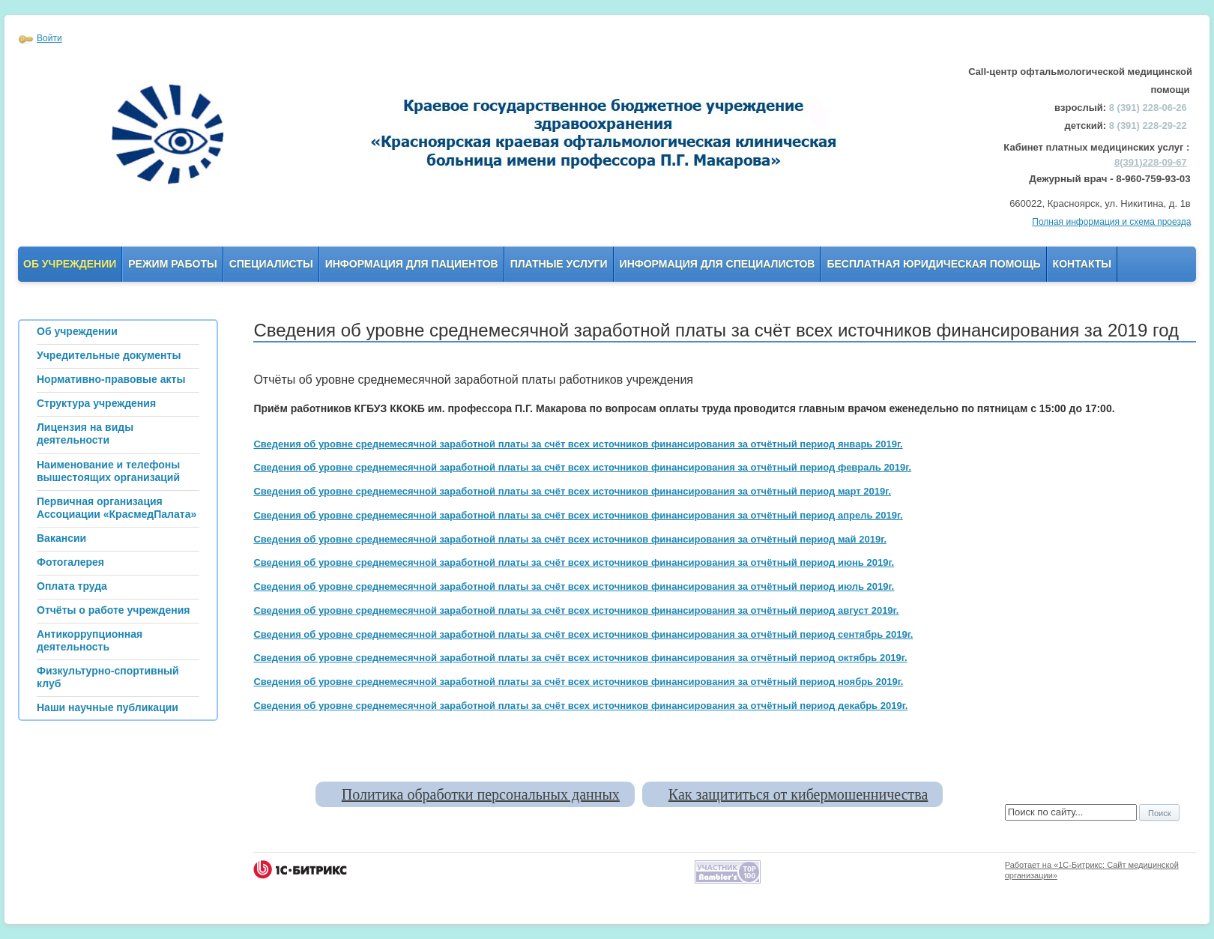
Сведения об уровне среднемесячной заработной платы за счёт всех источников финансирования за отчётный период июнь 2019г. (573, 562)
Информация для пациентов (411, 264)
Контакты (1082, 264)
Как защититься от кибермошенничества (798, 794)
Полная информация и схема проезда (1111, 222)
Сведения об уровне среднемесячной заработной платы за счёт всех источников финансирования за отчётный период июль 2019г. (573, 586)
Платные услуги (559, 264)
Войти (49, 38)
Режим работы (172, 264)
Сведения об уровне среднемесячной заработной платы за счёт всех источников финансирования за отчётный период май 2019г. (569, 539)
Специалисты (271, 264)
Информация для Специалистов (717, 264)
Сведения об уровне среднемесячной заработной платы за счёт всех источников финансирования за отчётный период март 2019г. (572, 491)
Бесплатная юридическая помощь (933, 264)
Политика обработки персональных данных (481, 794)
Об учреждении (69, 264)
